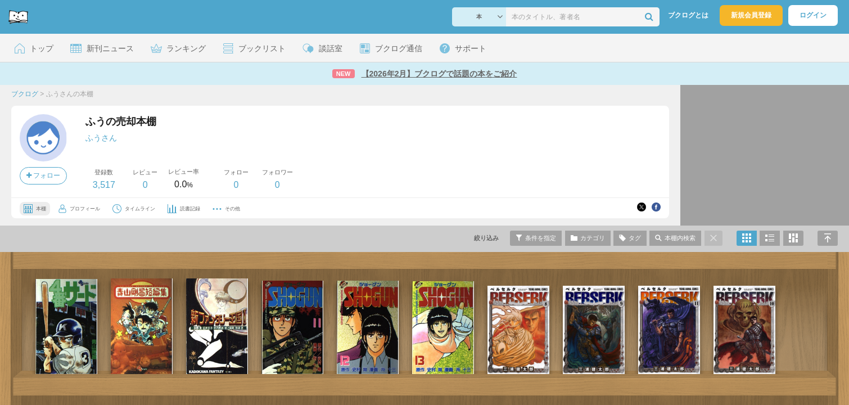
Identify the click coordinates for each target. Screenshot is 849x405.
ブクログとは (688, 15)
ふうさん (101, 137)
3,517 (104, 185)
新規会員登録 (751, 15)
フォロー (43, 175)
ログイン (813, 15)
